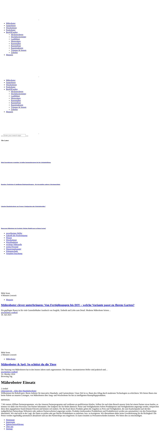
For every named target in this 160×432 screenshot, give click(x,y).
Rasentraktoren (17, 48)
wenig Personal (12, 247)
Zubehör (14, 52)
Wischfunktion (12, 242)
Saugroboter (11, 25)
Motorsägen (15, 41)
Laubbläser (15, 39)
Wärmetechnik (12, 251)
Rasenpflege (16, 46)
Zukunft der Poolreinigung (16, 235)
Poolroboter (11, 30)
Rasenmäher (16, 43)
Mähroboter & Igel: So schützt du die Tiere (28, 364)
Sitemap (9, 429)
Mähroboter (11, 23)
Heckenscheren (17, 34)
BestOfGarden (12, 32)
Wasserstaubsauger (13, 249)
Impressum (10, 422)
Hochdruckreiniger (18, 37)
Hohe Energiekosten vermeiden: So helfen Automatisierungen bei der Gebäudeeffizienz (26, 162)
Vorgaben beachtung (14, 253)
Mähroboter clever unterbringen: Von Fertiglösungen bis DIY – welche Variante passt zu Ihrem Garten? (67, 305)
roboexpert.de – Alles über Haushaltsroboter (18, 391)
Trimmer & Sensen (18, 50)
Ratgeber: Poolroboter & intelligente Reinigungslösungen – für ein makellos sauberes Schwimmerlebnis (30, 184)
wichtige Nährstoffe (14, 244)
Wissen (9, 238)
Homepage (10, 420)
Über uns (9, 427)
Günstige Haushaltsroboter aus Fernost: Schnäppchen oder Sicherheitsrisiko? (23, 206)
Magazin (9, 55)
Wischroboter (11, 28)
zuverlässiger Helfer (14, 233)
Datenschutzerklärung (15, 424)
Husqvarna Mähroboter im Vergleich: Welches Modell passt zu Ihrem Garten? (23, 228)
